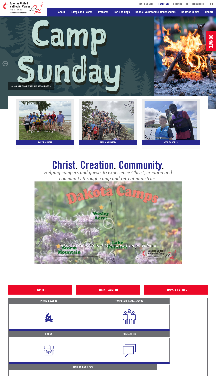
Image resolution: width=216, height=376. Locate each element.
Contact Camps (190, 12)
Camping (163, 4)
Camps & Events (176, 294)
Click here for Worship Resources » (31, 86)
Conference (145, 4)
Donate (209, 12)
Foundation (180, 4)
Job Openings (122, 12)
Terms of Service (17, 372)
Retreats (103, 12)
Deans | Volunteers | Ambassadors (155, 12)
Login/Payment (108, 294)
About (61, 12)
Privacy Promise (37, 372)
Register (40, 294)
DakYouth (198, 4)
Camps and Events (82, 12)
